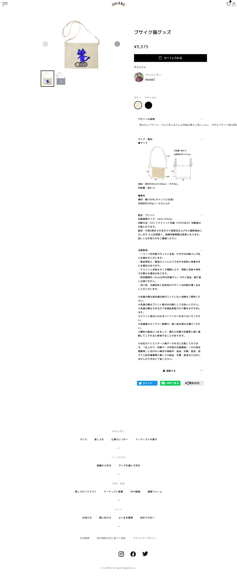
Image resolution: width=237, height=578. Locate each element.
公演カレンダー (119, 439)
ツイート (147, 383)
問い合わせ (105, 517)
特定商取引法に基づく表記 (111, 538)
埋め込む (192, 383)
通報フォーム (155, 491)
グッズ (83, 439)
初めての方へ (147, 517)
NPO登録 (135, 491)
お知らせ (87, 517)
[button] (117, 44)
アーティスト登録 (113, 491)
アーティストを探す (146, 439)
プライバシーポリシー (145, 538)
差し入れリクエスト (86, 491)
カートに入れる (170, 57)
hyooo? (150, 79)
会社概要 (85, 538)
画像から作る (104, 465)
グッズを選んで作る (129, 465)
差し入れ (99, 439)
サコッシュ (140, 67)
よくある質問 (126, 517)
